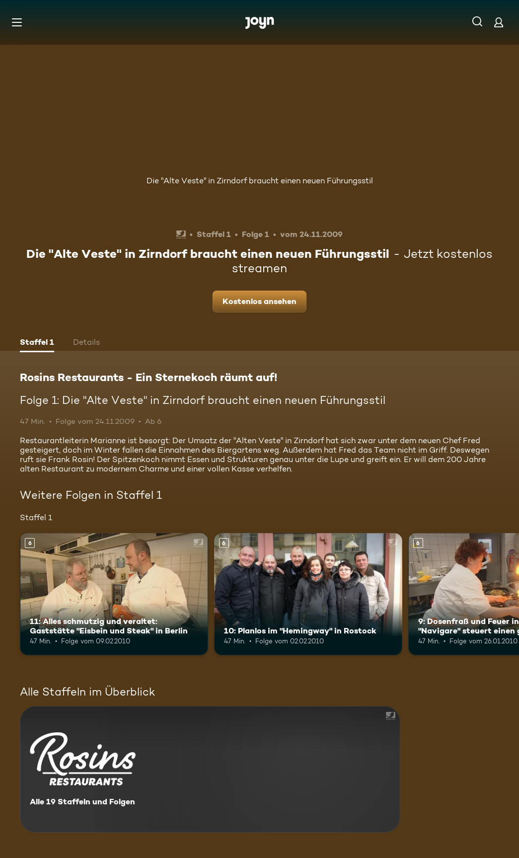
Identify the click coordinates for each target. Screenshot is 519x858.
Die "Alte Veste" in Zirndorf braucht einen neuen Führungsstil (260, 180)
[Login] (499, 22)
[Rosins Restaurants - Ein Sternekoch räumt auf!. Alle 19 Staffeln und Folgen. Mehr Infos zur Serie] (210, 769)
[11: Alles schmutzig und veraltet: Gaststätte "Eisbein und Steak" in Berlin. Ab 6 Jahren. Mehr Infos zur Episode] (114, 594)
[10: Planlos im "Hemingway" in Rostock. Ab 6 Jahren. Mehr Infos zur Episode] (308, 594)
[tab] (37, 343)
